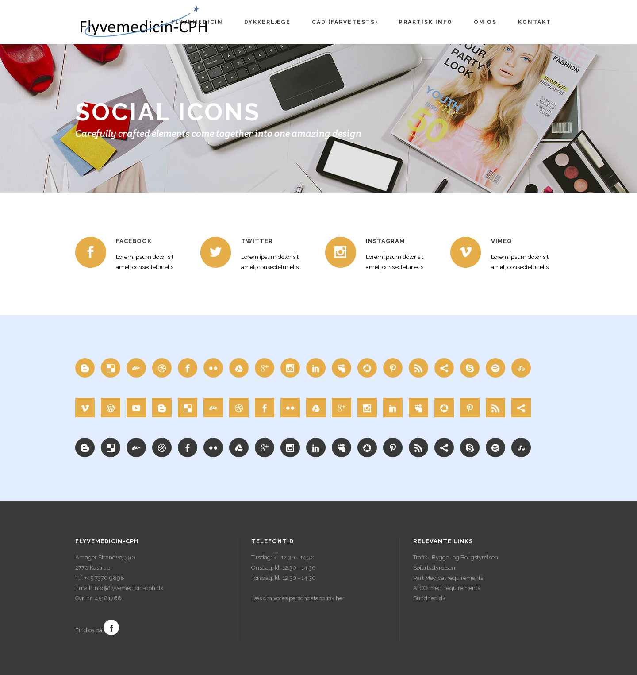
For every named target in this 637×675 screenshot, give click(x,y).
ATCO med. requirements (446, 588)
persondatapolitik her (317, 598)
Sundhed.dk (429, 598)
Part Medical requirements (448, 578)
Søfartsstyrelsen (434, 567)
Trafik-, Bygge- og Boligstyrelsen (455, 557)
